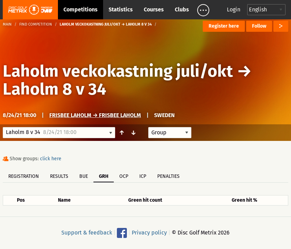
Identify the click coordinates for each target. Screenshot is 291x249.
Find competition (35, 24)
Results (59, 176)
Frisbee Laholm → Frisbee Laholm (95, 115)
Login (233, 9)
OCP (123, 176)
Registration (23, 176)
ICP (142, 176)
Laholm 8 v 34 (54, 89)
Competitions (80, 9)
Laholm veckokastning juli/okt (118, 71)
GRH (103, 176)
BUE (83, 176)
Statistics (121, 9)
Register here (224, 26)
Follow (259, 26)
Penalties (168, 176)
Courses (154, 9)
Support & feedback (86, 232)
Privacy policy (149, 232)
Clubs (182, 9)
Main (7, 24)
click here (50, 159)
